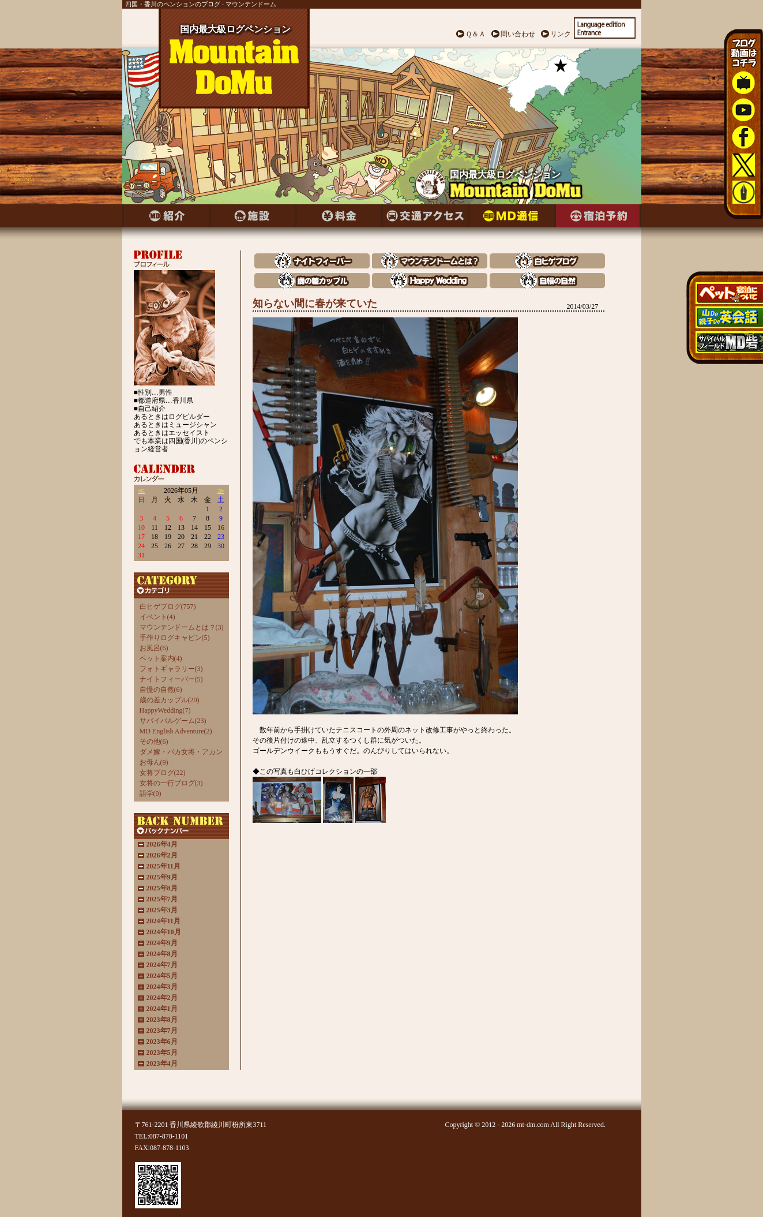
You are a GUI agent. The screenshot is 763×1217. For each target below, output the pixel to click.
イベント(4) (157, 617)
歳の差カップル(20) (170, 700)
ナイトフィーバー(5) (171, 679)
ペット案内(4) (161, 658)
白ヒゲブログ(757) (168, 606)
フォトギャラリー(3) (171, 669)
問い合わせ (518, 34)
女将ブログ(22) (163, 773)
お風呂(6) (154, 648)
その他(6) (154, 741)
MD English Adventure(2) (176, 731)
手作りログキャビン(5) (175, 638)
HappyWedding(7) (165, 710)
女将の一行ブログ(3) (171, 783)
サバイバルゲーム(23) (173, 721)
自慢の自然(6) (161, 690)
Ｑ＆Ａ (475, 34)
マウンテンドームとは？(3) (182, 627)
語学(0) (150, 793)
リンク (560, 34)
